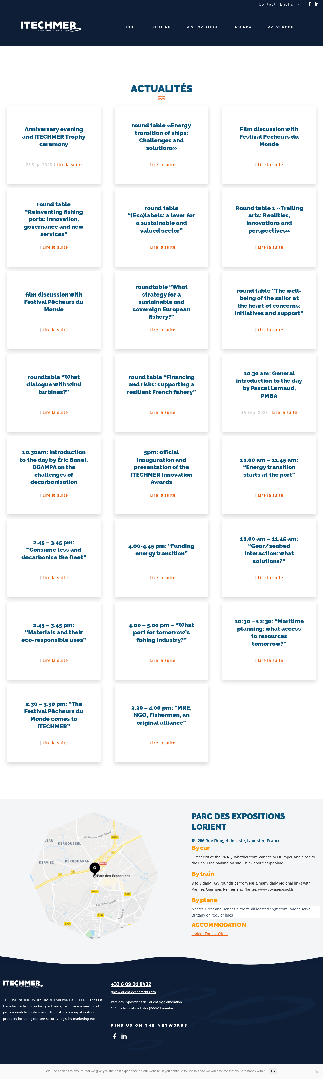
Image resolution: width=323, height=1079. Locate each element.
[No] (316, 1071)
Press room (281, 27)
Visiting (161, 27)
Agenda (243, 27)
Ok (273, 1071)
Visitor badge (203, 27)
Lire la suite (69, 164)
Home (130, 27)
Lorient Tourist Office (210, 938)
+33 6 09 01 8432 (131, 989)
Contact (267, 4)
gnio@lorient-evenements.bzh (133, 996)
